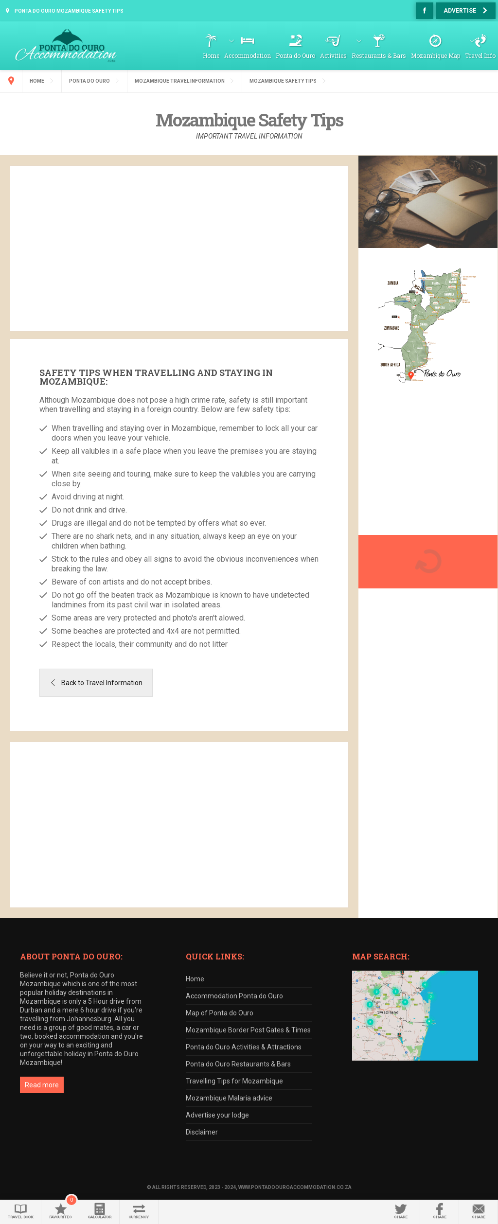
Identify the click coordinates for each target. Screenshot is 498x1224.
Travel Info (480, 55)
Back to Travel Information (101, 683)
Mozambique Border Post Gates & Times (248, 1030)
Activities (333, 55)
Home (211, 55)
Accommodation (247, 55)
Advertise (460, 10)
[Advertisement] (179, 248)
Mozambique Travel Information (180, 81)
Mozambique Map (435, 55)
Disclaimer (202, 1132)
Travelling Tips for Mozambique (234, 1081)
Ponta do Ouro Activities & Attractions (244, 1047)
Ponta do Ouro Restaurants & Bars (238, 1064)
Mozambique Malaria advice (229, 1098)
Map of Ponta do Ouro (219, 1013)
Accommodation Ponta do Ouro (234, 996)
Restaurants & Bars (379, 55)
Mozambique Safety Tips (283, 81)
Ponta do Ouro (295, 55)
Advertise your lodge (217, 1115)
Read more (42, 1085)
